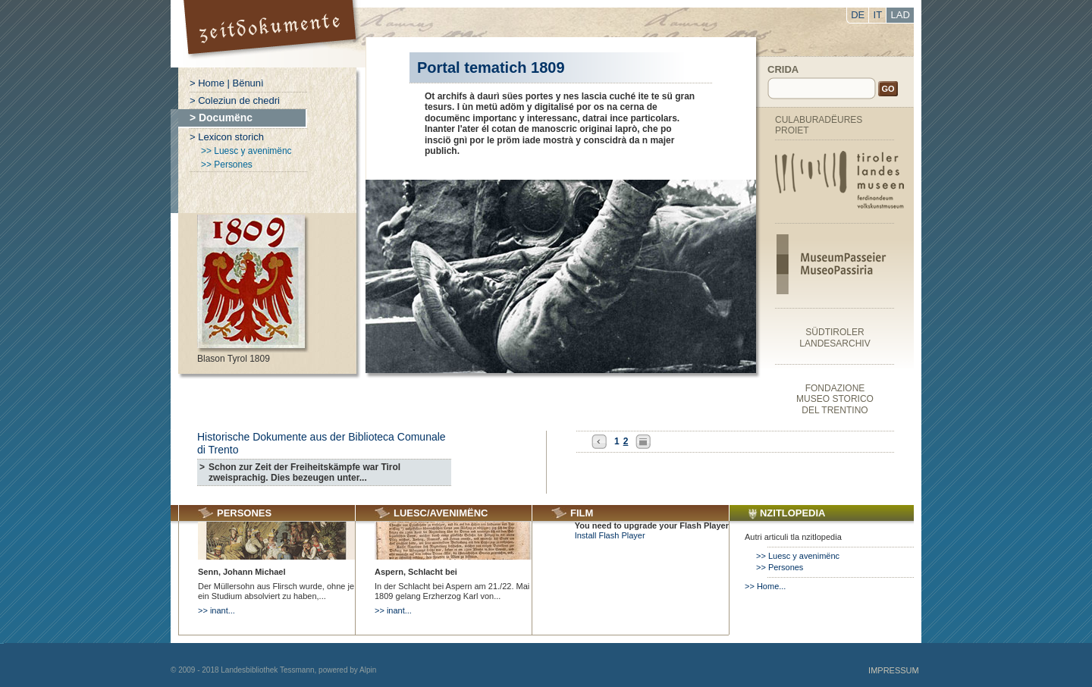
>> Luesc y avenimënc (246, 151)
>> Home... (765, 586)
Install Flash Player (610, 535)
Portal (272, 33)
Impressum (893, 670)
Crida (783, 69)
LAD (900, 14)
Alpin (367, 670)
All (643, 441)
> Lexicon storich (227, 137)
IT (878, 14)
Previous (599, 441)
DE (857, 14)
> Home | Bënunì (227, 83)
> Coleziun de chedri (235, 100)
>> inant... (216, 610)
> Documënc (221, 117)
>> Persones (227, 164)
